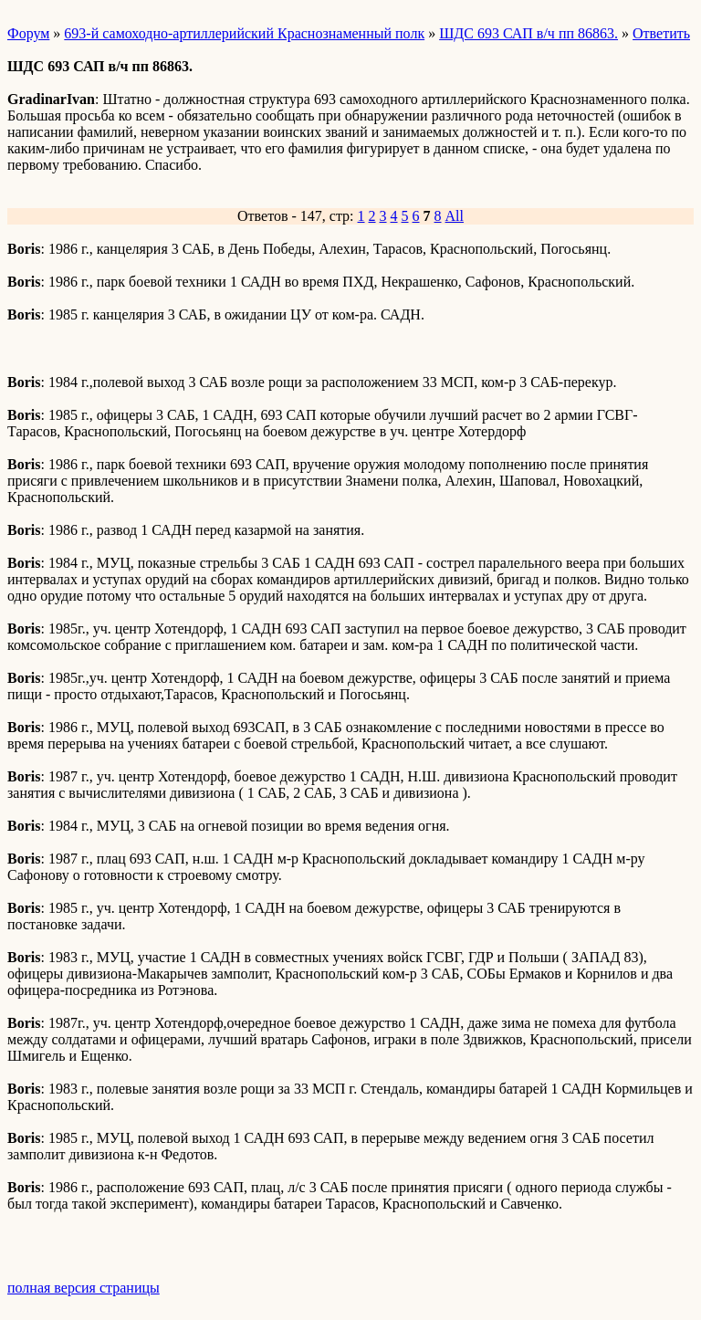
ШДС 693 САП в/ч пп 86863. (528, 33)
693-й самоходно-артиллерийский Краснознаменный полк (244, 33)
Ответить (661, 33)
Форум (28, 33)
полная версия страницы (83, 1287)
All (454, 216)
